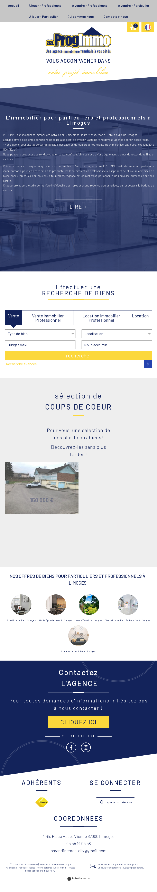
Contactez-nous (115, 16)
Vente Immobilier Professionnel (48, 318)
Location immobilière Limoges (78, 651)
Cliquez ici (78, 722)
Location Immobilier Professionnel (101, 318)
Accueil (13, 5)
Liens (55, 867)
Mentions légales (26, 867)
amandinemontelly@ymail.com (79, 850)
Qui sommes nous (80, 16)
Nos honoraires (44, 867)
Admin (63, 867)
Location (140, 315)
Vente (13, 315)
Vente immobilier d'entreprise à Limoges (127, 620)
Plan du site (11, 867)
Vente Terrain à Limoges (89, 620)
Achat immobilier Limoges (21, 620)
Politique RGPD (47, 870)
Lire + (78, 217)
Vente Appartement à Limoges (56, 620)
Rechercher (78, 355)
